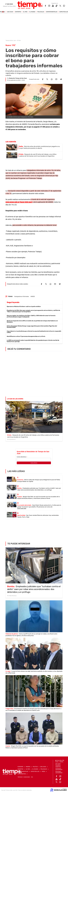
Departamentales (51, 12)
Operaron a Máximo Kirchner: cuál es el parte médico (24, 306)
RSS (32, 777)
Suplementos (22, 774)
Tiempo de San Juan (11, 40)
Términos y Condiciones (24, 777)
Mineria (28, 766)
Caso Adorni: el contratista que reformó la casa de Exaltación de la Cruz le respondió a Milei (34, 331)
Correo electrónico (22, 457)
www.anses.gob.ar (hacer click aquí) (19, 202)
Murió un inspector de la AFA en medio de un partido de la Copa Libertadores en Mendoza (32, 321)
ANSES (33, 296)
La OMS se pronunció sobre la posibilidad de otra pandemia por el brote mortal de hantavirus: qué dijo (33, 340)
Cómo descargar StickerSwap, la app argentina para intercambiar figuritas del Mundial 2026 (32, 326)
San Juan (10, 12)
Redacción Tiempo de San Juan (18, 78)
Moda (43, 771)
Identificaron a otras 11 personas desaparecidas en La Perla (26, 336)
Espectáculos (35, 771)
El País (25, 12)
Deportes (18, 12)
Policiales (40, 12)
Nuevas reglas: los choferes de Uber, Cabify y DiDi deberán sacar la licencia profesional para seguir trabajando (31, 316)
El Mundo (32, 12)
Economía (20, 766)
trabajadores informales (21, 296)
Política (35, 766)
